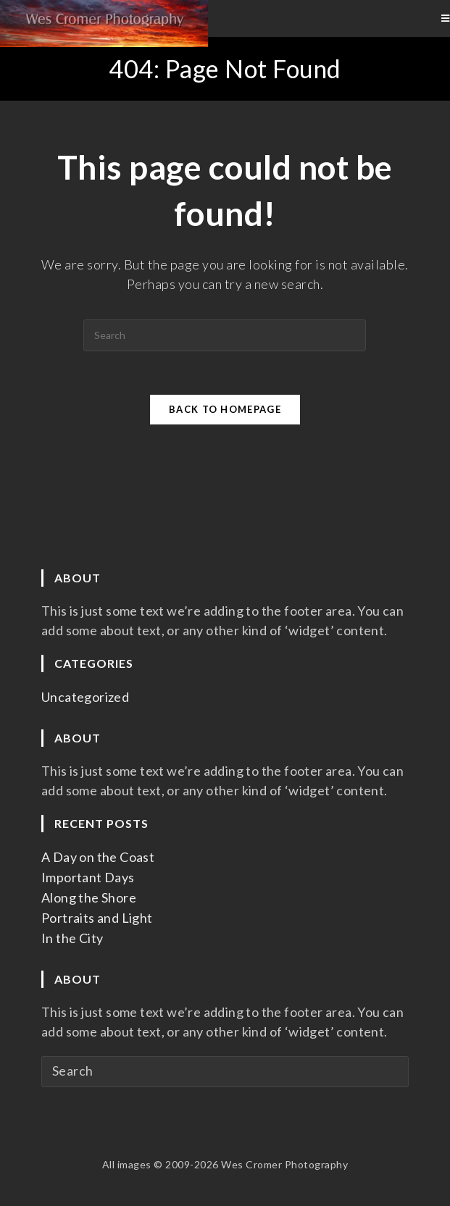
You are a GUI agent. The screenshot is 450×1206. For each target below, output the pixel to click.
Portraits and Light (97, 918)
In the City (72, 938)
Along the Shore (88, 897)
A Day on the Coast (97, 857)
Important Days (88, 877)
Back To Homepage (225, 409)
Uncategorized (85, 697)
